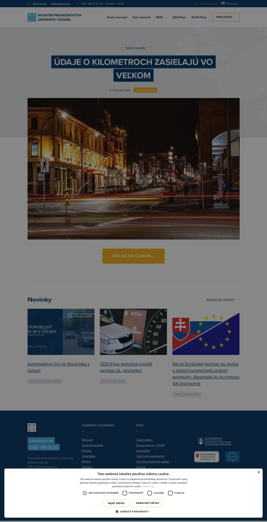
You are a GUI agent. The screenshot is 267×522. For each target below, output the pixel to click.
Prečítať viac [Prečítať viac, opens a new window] (148, 486)
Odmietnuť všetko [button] (147, 503)
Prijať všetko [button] (116, 503)
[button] (133, 511)
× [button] (258, 472)
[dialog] (133, 493)
